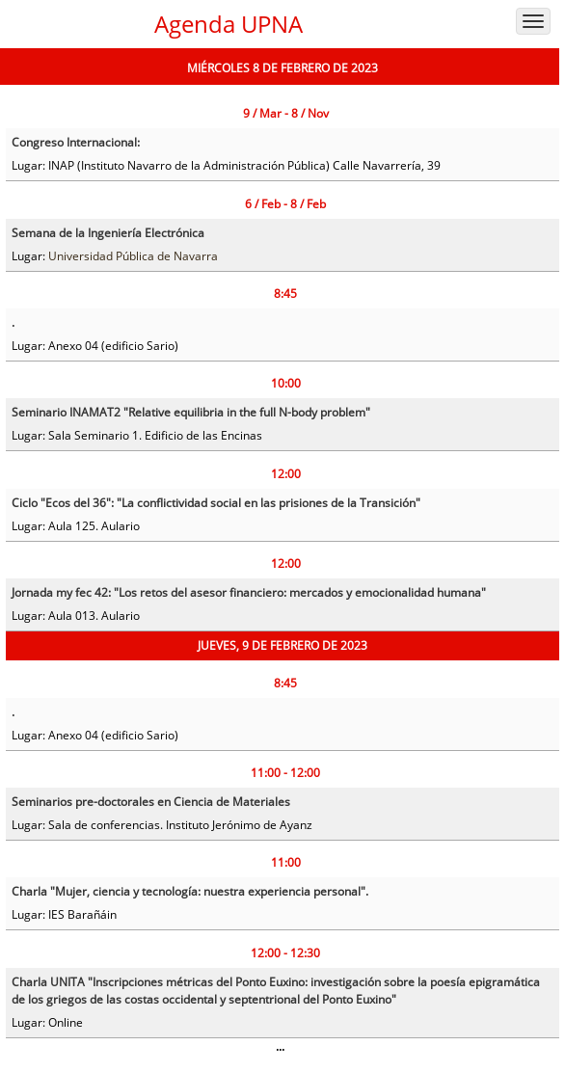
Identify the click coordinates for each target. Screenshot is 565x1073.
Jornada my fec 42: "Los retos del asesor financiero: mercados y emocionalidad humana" (249, 592)
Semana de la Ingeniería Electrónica (108, 233)
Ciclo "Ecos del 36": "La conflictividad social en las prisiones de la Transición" (216, 503)
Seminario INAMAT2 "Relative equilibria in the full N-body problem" (191, 412)
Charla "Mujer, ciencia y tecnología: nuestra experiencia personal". (190, 891)
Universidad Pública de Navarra (133, 256)
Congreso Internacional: (76, 142)
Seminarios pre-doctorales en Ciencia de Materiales (151, 801)
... (280, 1046)
